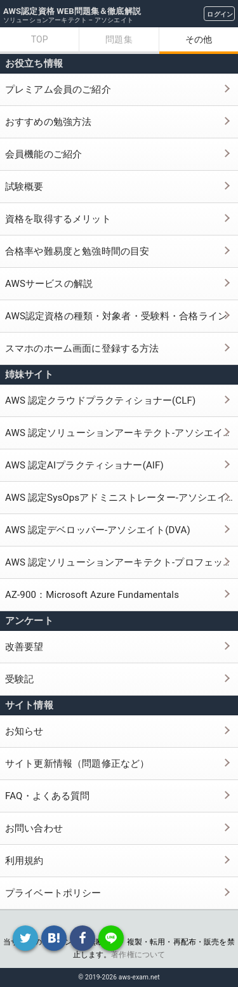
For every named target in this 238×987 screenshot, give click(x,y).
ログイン (220, 14)
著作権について (138, 954)
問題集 (118, 39)
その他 (198, 39)
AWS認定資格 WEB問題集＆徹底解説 (72, 11)
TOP (39, 39)
